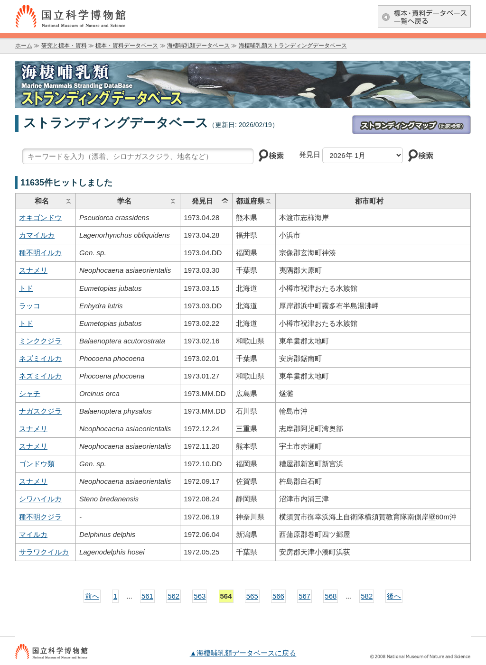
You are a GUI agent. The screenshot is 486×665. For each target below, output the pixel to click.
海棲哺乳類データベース (198, 45)
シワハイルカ (40, 499)
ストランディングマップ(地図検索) (411, 124)
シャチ (29, 393)
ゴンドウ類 (37, 464)
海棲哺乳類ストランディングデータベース (293, 45)
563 (200, 596)
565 (252, 596)
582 (367, 596)
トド (26, 288)
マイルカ (33, 534)
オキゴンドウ (40, 217)
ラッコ (29, 306)
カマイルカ (37, 235)
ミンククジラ (40, 341)
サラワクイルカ (44, 552)
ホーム (23, 45)
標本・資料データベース (126, 45)
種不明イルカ (40, 253)
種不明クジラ (40, 517)
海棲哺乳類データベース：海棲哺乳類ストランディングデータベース (243, 84)
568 (330, 596)
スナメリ (33, 270)
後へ (394, 596)
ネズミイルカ (40, 358)
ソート (68, 201)
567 (304, 596)
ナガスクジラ (40, 411)
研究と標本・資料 (64, 45)
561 (147, 596)
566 (278, 596)
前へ (92, 596)
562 (173, 596)
